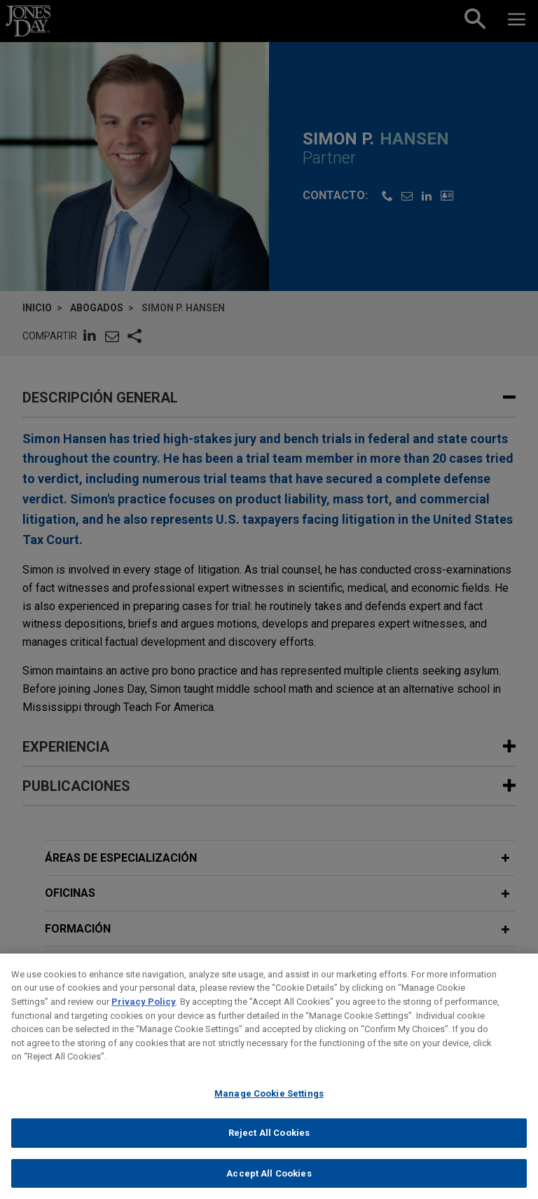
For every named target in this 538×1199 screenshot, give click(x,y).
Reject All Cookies (269, 1143)
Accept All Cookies (268, 1184)
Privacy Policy (143, 1012)
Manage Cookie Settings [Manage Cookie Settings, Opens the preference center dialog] (269, 1104)
